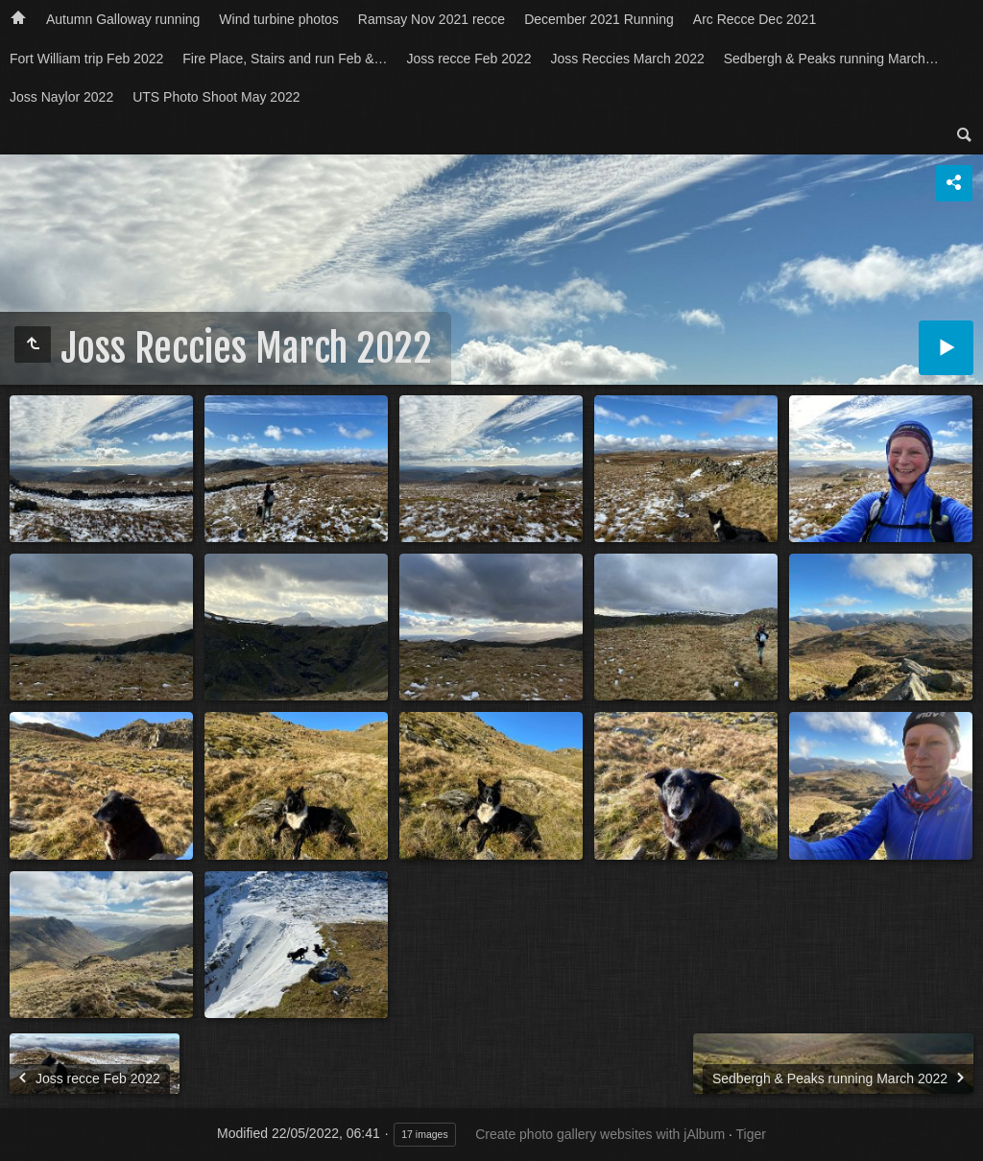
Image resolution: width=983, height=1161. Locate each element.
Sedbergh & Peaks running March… (831, 58)
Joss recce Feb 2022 (468, 58)
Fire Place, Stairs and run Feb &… (284, 58)
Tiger (750, 1134)
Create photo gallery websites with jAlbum (600, 1134)
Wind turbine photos (279, 19)
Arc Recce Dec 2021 (754, 19)
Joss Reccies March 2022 (627, 58)
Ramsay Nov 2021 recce (431, 19)
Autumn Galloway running (123, 19)
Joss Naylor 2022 (61, 97)
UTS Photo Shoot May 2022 (216, 97)
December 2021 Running (599, 19)
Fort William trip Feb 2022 (86, 58)
